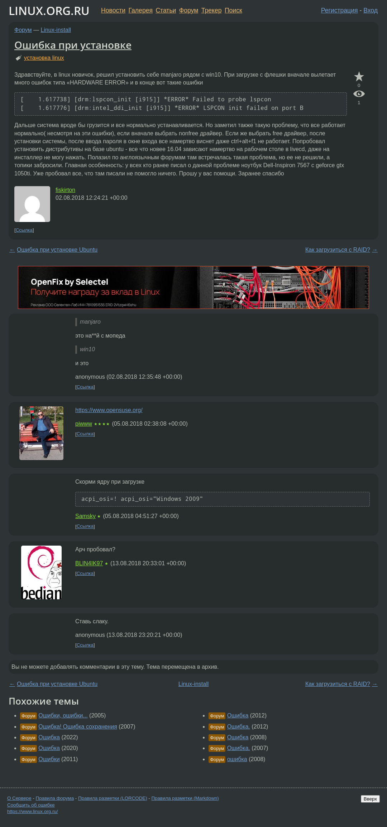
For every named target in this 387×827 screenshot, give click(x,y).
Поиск (233, 10)
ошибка (237, 759)
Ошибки (48, 759)
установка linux (44, 58)
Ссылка (24, 230)
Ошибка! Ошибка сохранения (77, 727)
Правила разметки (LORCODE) (112, 798)
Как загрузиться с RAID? (337, 250)
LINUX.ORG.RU (49, 10)
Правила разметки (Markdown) (185, 798)
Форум (188, 10)
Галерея (141, 10)
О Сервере (19, 798)
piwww (83, 424)
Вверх (370, 799)
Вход (370, 10)
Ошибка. (238, 727)
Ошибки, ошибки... (62, 715)
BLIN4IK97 (89, 563)
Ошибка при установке (73, 45)
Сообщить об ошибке (31, 805)
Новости (113, 10)
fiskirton (65, 190)
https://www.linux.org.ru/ (32, 811)
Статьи (166, 10)
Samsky (85, 516)
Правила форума (55, 798)
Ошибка (49, 737)
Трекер (211, 10)
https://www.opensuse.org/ (109, 410)
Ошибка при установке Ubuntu (57, 250)
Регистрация (339, 10)
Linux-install (56, 30)
